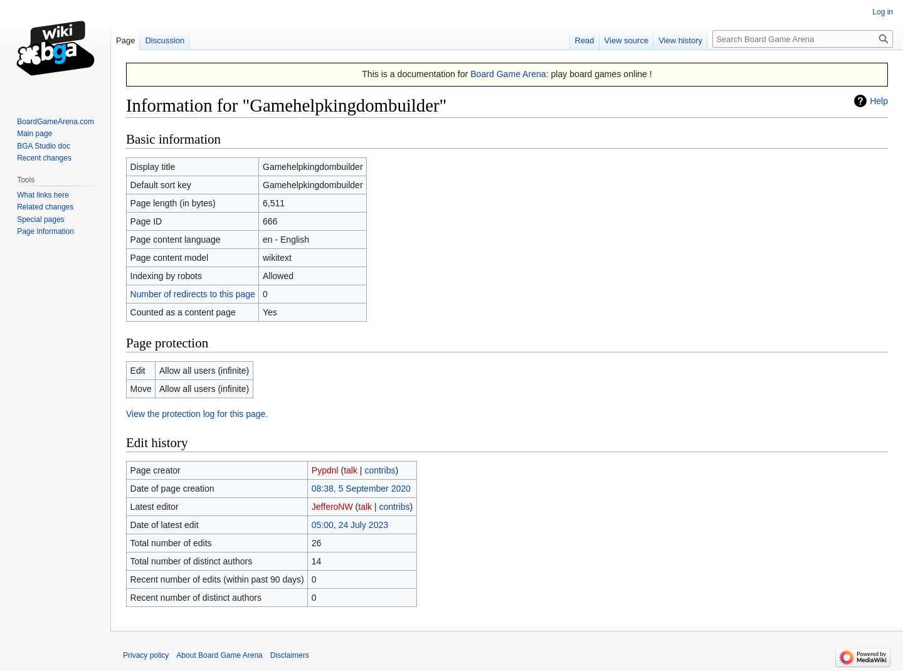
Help (879, 101)
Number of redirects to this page (192, 294)
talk (350, 470)
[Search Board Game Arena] (802, 39)
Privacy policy (146, 655)
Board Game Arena (508, 74)
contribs (379, 470)
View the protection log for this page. (197, 414)
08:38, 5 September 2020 (361, 488)
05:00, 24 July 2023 (350, 525)
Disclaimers (289, 655)
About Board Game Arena (219, 655)
